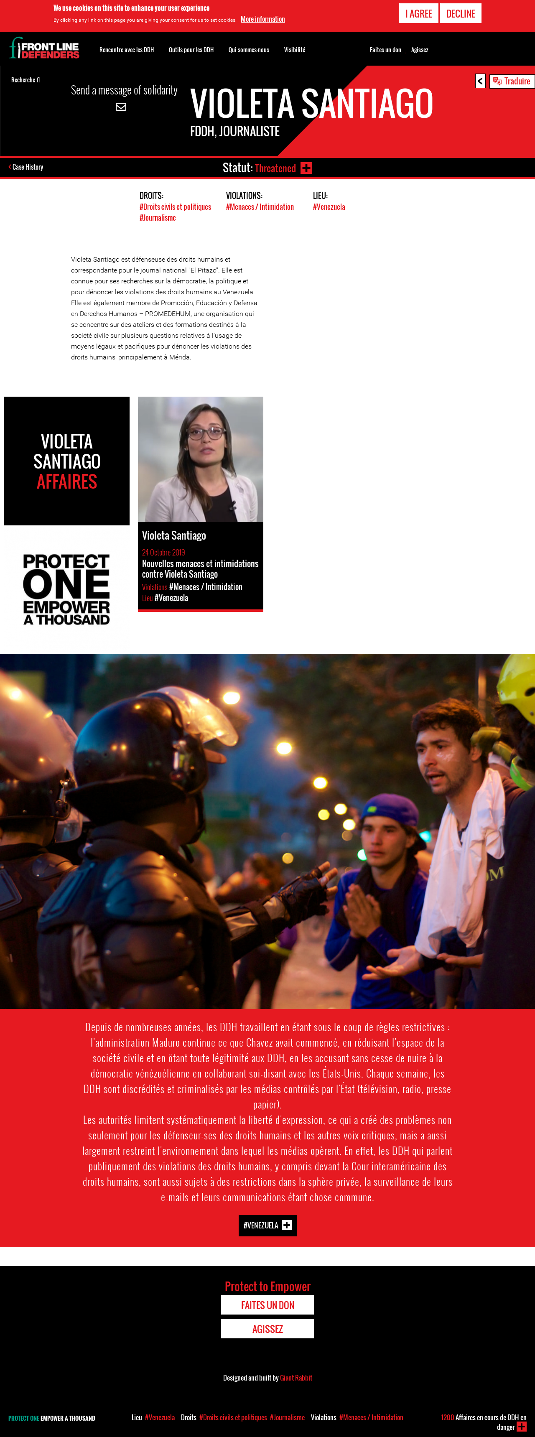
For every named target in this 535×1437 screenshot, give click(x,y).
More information (263, 19)
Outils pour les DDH (191, 49)
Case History (28, 167)
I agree (418, 13)
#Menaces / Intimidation (260, 206)
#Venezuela (329, 206)
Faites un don (385, 50)
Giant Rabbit (296, 1377)
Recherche (25, 79)
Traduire (517, 81)
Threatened (274, 167)
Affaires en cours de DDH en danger (484, 1422)
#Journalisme (158, 217)
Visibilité (294, 49)
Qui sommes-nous (249, 49)
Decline (460, 13)
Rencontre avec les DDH (126, 49)
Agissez (419, 50)
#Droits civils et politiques (175, 206)
